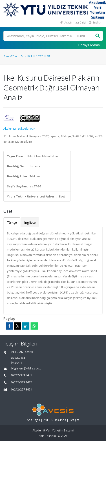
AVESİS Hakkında (55, 420)
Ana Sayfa (10, 56)
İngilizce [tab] (30, 222)
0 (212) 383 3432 (21, 382)
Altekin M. (9, 129)
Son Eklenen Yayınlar (35, 56)
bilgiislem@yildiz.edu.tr (26, 368)
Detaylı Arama (89, 45)
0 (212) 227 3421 (21, 389)
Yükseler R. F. (26, 129)
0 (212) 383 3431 (21, 375)
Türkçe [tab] (12, 222)
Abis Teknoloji (48, 436)
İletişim (74, 420)
